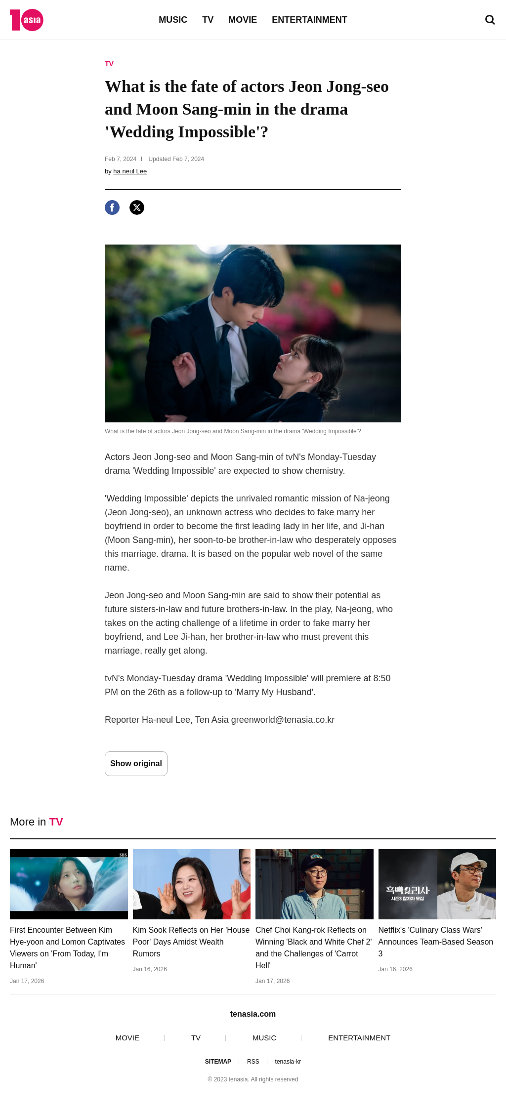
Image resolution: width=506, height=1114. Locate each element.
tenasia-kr (288, 1061)
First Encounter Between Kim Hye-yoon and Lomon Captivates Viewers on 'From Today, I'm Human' (67, 948)
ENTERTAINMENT (309, 20)
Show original (136, 763)
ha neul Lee (130, 171)
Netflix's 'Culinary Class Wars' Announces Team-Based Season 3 (436, 942)
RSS (253, 1061)
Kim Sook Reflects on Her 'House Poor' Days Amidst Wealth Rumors (191, 942)
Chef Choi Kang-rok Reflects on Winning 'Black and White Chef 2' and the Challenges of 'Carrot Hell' (313, 948)
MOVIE (242, 20)
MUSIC (173, 20)
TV (207, 20)
